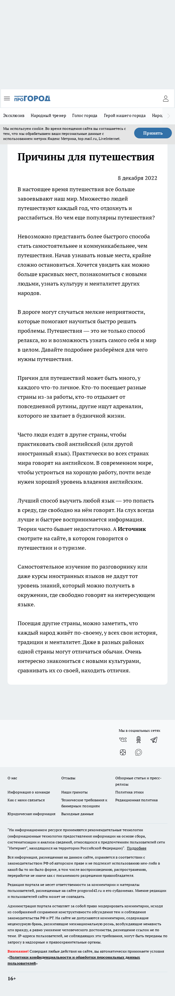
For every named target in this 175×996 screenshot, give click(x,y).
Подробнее (136, 848)
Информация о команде (29, 792)
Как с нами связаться (26, 800)
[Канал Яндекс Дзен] (123, 752)
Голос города (84, 115)
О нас (12, 778)
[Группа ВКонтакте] (123, 739)
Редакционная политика (136, 800)
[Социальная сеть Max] (138, 752)
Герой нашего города (125, 115)
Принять (153, 133)
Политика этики (129, 792)
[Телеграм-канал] (154, 739)
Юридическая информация (31, 813)
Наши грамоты (74, 792)
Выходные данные (77, 813)
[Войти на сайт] (165, 98)
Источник (132, 528)
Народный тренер (48, 115)
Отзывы (68, 778)
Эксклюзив (14, 115)
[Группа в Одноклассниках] (138, 739)
